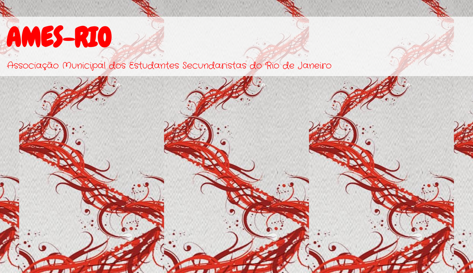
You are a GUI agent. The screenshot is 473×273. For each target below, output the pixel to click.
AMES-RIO (58, 37)
